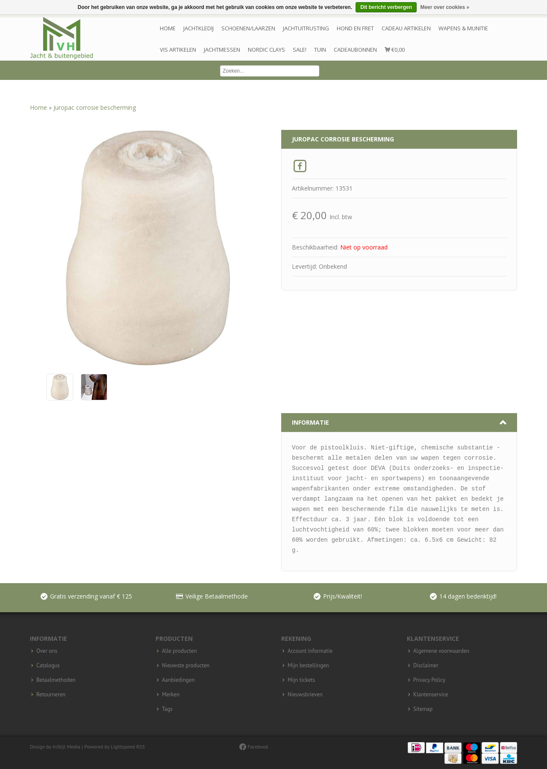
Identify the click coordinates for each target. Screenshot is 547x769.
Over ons (46, 651)
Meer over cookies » (444, 7)
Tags (167, 709)
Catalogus (48, 665)
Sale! (299, 49)
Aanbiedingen (178, 680)
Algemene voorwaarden (441, 651)
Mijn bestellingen (308, 665)
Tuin (320, 49)
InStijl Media (66, 746)
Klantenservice (430, 695)
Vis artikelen (178, 49)
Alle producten (179, 651)
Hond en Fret (355, 28)
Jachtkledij (198, 28)
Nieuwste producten (185, 665)
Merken (170, 695)
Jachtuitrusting (306, 28)
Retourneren (50, 695)
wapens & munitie (463, 28)
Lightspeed (123, 746)
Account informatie (310, 651)
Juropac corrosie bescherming (94, 107)
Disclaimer (425, 665)
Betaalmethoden (56, 680)
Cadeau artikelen (406, 28)
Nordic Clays (266, 49)
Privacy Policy (429, 680)
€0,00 (395, 49)
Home (168, 28)
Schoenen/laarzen (248, 28)
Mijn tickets (301, 680)
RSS (140, 746)
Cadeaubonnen (355, 49)
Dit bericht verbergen (386, 7)
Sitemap (422, 709)
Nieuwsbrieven (305, 695)
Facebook (253, 746)
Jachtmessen (222, 49)
